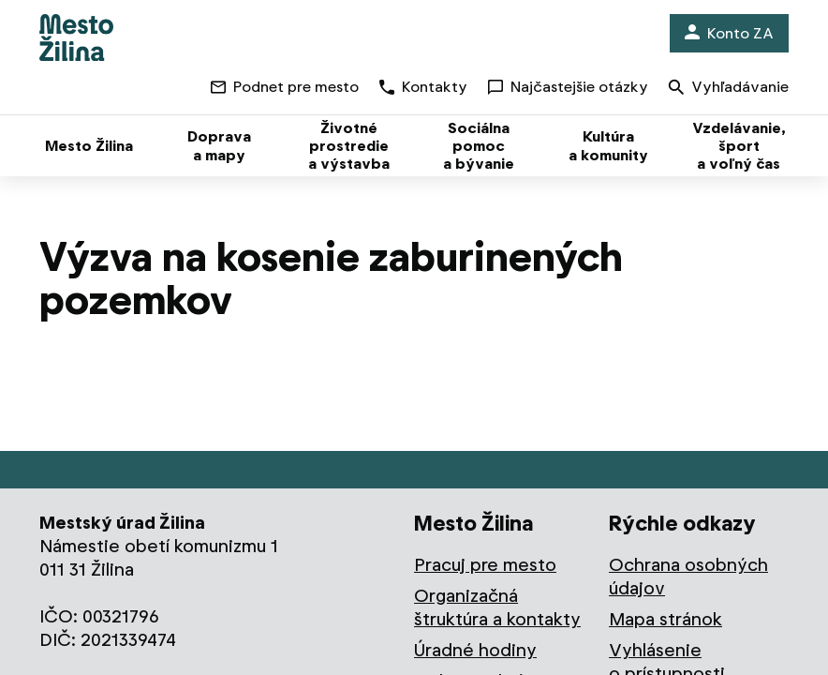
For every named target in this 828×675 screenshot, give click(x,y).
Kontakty (423, 87)
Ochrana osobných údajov (688, 576)
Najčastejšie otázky (568, 87)
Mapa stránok (665, 619)
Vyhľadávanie (729, 88)
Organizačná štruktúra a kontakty (497, 607)
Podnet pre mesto (285, 87)
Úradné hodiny (475, 650)
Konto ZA (729, 33)
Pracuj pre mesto (485, 565)
